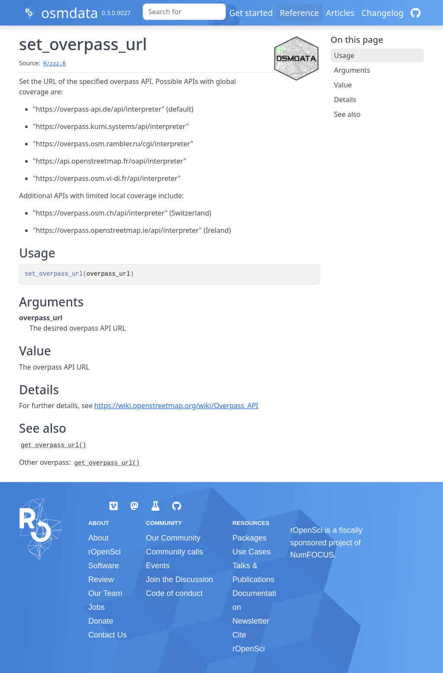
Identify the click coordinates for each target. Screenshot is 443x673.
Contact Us (107, 635)
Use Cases (251, 551)
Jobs (96, 607)
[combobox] (184, 11)
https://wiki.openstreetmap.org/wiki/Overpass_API (176, 405)
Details (345, 99)
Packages (249, 538)
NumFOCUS (312, 555)
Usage (344, 55)
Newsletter (250, 621)
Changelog (382, 13)
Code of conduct (174, 593)
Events (158, 565)
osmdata (69, 13)
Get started (251, 13)
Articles (340, 13)
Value (343, 85)
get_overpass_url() (53, 445)
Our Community (173, 538)
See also (347, 114)
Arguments (352, 70)
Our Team (105, 593)
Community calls (174, 551)
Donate (100, 621)
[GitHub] (415, 12)
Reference (299, 13)
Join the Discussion (179, 579)
